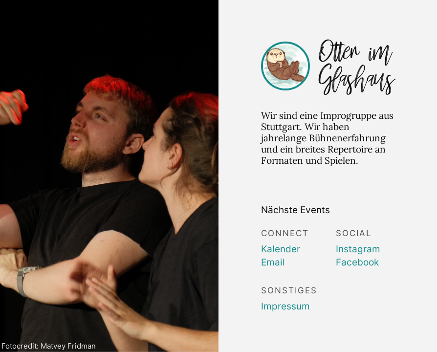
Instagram (358, 249)
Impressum (285, 306)
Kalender (280, 249)
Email (273, 262)
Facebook (357, 262)
